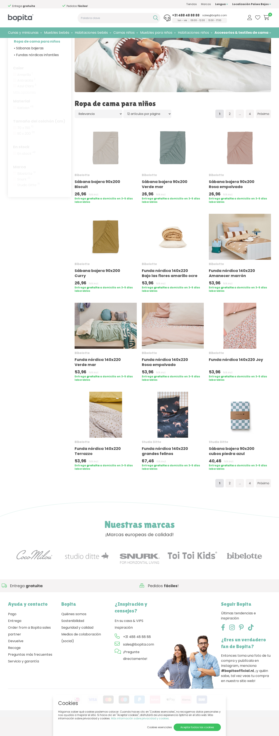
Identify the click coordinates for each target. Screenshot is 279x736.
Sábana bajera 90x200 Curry (97, 292)
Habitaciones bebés (91, 32)
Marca (19, 185)
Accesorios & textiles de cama (241, 32)
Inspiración (124, 646)
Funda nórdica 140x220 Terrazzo (98, 470)
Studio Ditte (28, 204)
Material (21, 120)
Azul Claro (26, 105)
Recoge (14, 666)
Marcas (206, 4)
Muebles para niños (156, 32)
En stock (21, 165)
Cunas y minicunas (23, 32)
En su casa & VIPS (129, 639)
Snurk (23, 198)
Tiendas (191, 4)
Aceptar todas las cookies (197, 727)
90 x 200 (26, 153)
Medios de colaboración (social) (81, 656)
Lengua (221, 4)
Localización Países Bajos (251, 4)
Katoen (25, 127)
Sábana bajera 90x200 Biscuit (97, 203)
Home (12, 43)
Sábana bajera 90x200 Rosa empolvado (231, 203)
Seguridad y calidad (77, 646)
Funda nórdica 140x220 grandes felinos (165, 470)
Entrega (14, 639)
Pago (12, 633)
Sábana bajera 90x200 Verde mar (164, 203)
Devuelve (15, 660)
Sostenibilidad (72, 639)
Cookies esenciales (159, 727)
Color (18, 87)
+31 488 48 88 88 (186, 15)
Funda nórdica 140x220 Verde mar (98, 381)
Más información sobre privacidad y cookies (140, 718)
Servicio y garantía (23, 680)
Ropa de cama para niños (37, 60)
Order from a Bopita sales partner (29, 650)
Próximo (263, 133)
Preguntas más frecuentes (30, 673)
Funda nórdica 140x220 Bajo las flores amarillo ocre (169, 292)
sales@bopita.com (214, 15)
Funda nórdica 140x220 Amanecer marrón (232, 292)
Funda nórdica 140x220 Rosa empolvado (165, 381)
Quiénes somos (73, 633)
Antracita (26, 99)
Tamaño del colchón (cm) (39, 140)
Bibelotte (26, 193)
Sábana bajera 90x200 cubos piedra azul (231, 470)
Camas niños (124, 32)
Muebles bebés (56, 32)
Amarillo (25, 94)
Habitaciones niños (193, 32)
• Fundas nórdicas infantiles (36, 73)
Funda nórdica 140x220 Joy (236, 378)
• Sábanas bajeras (29, 67)
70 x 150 (25, 147)
